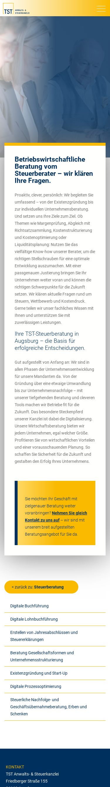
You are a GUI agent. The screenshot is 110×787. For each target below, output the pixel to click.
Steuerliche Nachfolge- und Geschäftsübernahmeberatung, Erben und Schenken (48, 706)
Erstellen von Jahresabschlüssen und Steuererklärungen (44, 636)
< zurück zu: (38, 587)
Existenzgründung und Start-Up (38, 673)
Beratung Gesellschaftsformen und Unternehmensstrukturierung (42, 656)
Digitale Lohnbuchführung (34, 619)
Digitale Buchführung (29, 606)
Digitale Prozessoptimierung (35, 686)
